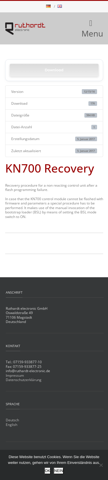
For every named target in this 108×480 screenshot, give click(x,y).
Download (54, 70)
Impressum (15, 375)
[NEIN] (101, 465)
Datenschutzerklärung (23, 379)
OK (47, 470)
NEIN (58, 470)
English (11, 424)
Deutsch (12, 420)
